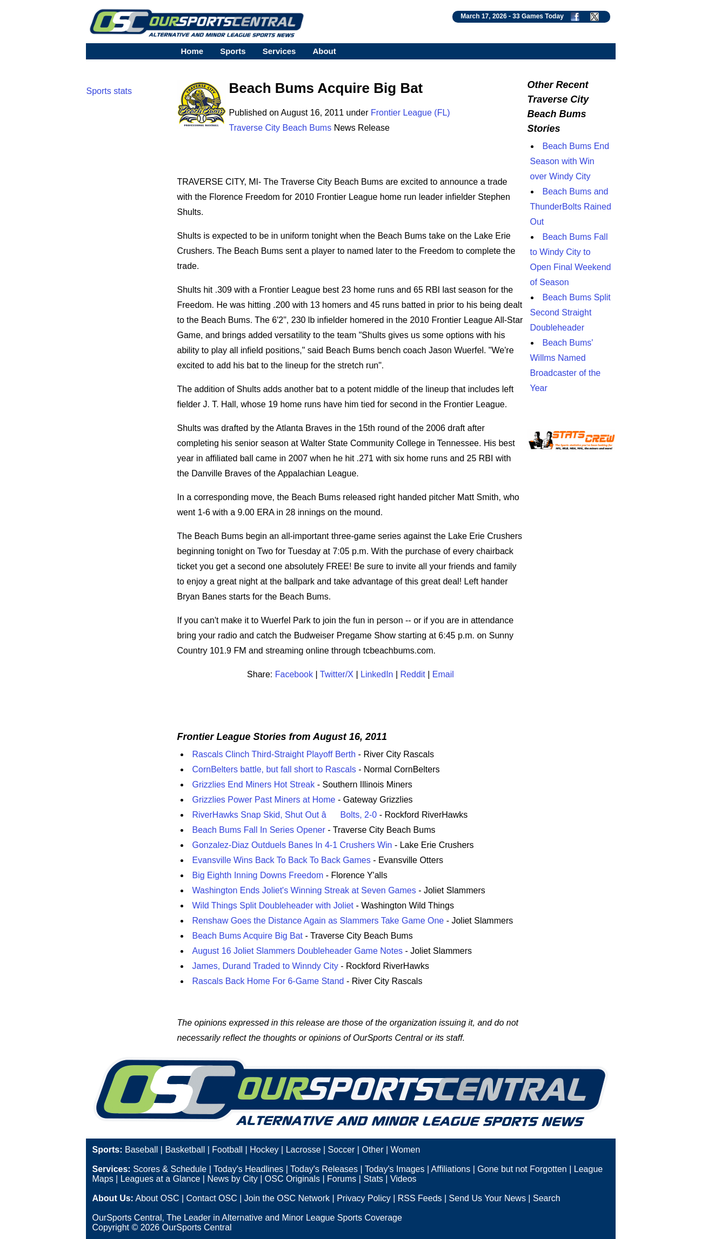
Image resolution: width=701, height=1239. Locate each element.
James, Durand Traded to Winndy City (265, 966)
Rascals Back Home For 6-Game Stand (268, 981)
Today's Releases (324, 1169)
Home (192, 51)
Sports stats (109, 91)
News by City (232, 1178)
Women (405, 1149)
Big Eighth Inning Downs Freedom (258, 875)
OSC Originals (292, 1178)
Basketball (185, 1149)
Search (546, 1198)
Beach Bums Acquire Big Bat (247, 935)
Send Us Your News (487, 1198)
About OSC (157, 1198)
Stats (373, 1178)
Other (372, 1149)
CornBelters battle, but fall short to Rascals (274, 769)
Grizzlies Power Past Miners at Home (264, 799)
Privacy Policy (364, 1198)
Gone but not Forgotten (521, 1169)
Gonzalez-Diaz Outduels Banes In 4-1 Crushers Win (292, 845)
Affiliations (451, 1169)
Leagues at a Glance (161, 1178)
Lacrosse (303, 1149)
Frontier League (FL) (410, 112)
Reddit (412, 674)
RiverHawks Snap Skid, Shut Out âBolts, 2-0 (284, 814)
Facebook (294, 674)
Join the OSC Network (287, 1198)
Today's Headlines (248, 1169)
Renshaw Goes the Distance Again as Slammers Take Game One (318, 920)
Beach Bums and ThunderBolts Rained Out (570, 206)
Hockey (264, 1149)
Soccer (341, 1149)
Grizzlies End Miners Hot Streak (253, 784)
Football (227, 1149)
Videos (403, 1178)
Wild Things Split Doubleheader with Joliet (273, 905)
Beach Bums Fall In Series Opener (258, 829)
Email (443, 674)
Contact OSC (211, 1198)
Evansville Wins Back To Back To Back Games (281, 860)
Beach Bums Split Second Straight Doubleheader (570, 312)
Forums (341, 1178)
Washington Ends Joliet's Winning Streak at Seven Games (304, 890)
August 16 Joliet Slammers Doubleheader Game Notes (297, 950)
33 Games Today (538, 16)
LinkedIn (376, 674)
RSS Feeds (420, 1198)
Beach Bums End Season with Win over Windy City (570, 161)
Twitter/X (336, 674)
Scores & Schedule (169, 1169)
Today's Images (395, 1169)
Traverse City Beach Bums (280, 127)
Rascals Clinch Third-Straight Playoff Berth (274, 754)
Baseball (141, 1149)
